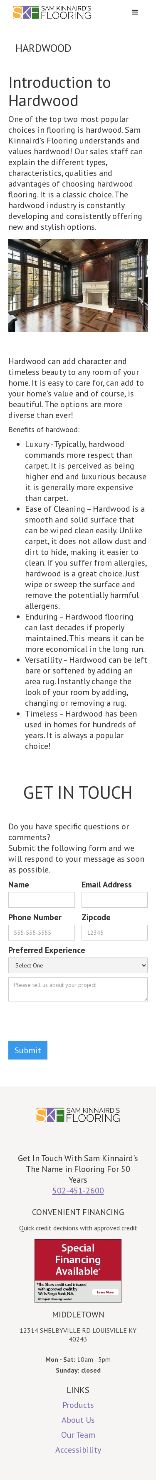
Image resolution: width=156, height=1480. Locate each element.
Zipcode (96, 917)
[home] (65, 12)
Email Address (107, 884)
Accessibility (78, 1449)
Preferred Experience (46, 950)
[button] (135, 12)
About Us (78, 1419)
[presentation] (71, 1022)
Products (78, 1405)
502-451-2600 (78, 1190)
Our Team (78, 1434)
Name (18, 884)
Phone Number (35, 917)
